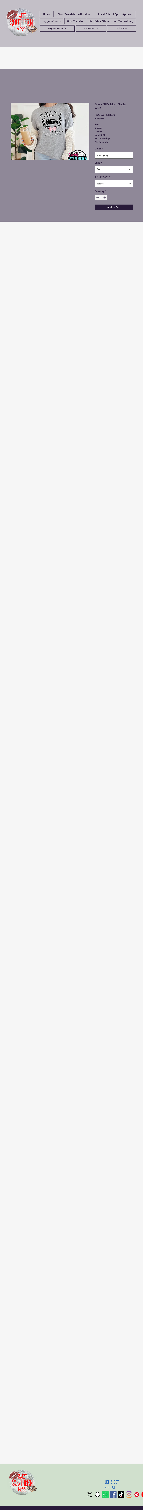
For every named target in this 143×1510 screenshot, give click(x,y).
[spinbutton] (101, 197)
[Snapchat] (97, 1494)
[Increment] (105, 197)
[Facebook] (113, 1494)
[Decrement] (97, 197)
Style (98, 162)
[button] (74, 14)
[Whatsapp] (105, 1494)
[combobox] (114, 155)
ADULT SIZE (102, 177)
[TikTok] (121, 1494)
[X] (89, 1494)
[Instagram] (129, 1494)
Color (99, 148)
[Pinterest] (137, 1494)
